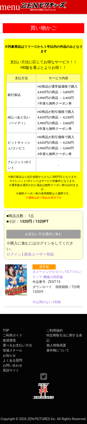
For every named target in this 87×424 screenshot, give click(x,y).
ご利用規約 (54, 330)
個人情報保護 (56, 345)
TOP (6, 330)
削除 (58, 302)
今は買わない (42, 302)
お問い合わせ (12, 365)
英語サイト (11, 370)
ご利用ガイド (12, 335)
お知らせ (9, 356)
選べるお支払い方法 (17, 345)
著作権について (57, 350)
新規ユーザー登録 (39, 254)
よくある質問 (12, 360)
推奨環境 (9, 340)
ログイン (13, 254)
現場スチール (12, 350)
